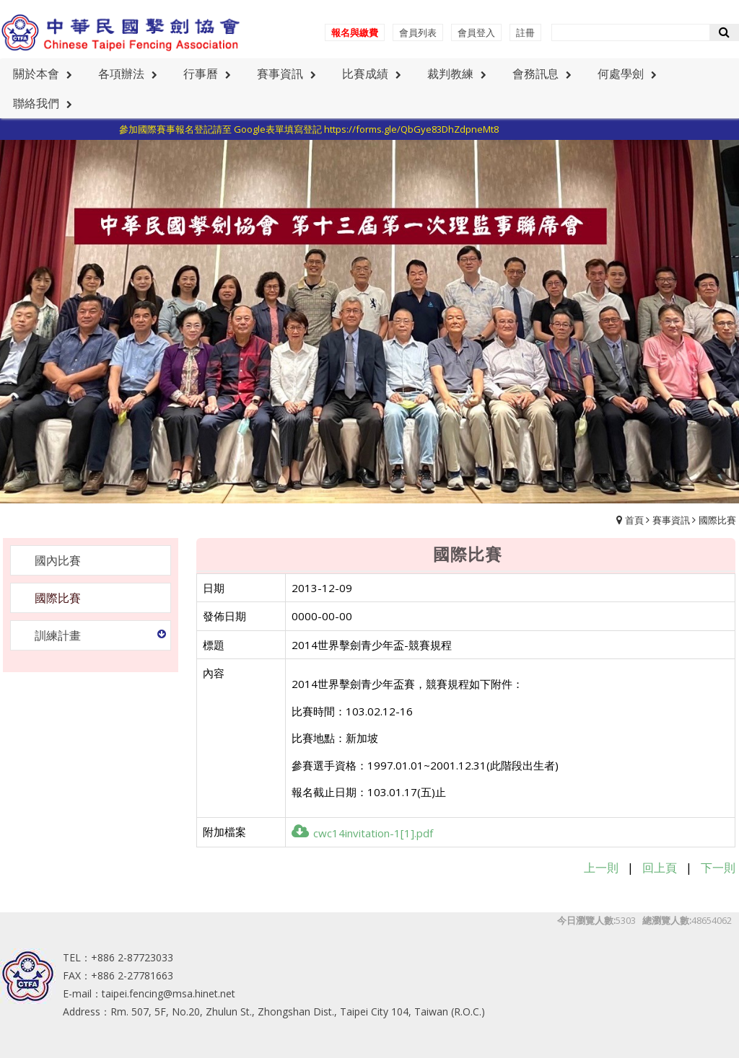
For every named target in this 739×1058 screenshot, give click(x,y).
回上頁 (659, 868)
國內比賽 (58, 560)
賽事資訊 (671, 519)
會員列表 (418, 32)
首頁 (634, 519)
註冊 (525, 32)
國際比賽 (717, 519)
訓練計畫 (58, 635)
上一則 (601, 868)
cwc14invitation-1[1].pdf (362, 833)
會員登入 (476, 32)
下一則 (718, 868)
